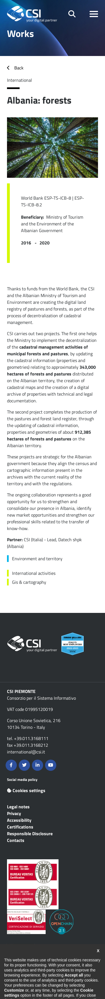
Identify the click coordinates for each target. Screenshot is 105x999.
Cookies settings (26, 790)
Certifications (20, 826)
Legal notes (18, 806)
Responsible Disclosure (30, 833)
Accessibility (19, 820)
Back (19, 67)
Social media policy (22, 779)
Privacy (14, 813)
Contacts (15, 840)
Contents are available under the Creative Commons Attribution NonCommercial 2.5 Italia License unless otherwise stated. (48, 960)
